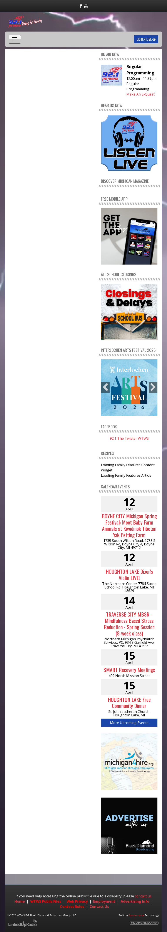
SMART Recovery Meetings (129, 670)
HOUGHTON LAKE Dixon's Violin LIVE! (129, 574)
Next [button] (153, 387)
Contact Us (99, 906)
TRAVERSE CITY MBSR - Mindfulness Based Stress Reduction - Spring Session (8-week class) (129, 623)
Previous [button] (105, 387)
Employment (104, 901)
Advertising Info (135, 901)
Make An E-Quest (140, 94)
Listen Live (146, 39)
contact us (143, 896)
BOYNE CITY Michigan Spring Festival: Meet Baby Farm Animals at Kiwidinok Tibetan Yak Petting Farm (129, 525)
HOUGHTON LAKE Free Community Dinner (129, 703)
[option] (129, 387)
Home (19, 901)
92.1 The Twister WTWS (129, 438)
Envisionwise (136, 915)
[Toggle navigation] (15, 39)
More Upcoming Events (129, 722)
